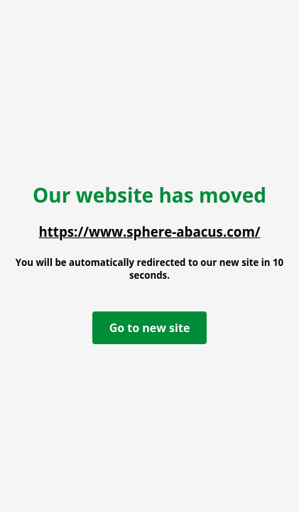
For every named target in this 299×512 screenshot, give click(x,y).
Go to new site (149, 328)
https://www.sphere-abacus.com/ (149, 231)
